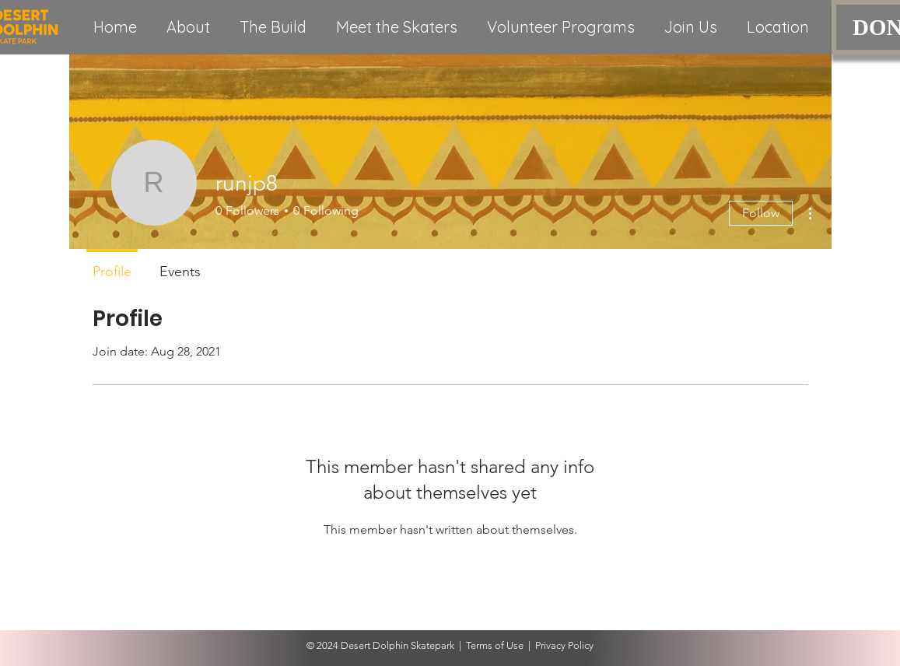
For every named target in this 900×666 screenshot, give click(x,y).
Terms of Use (495, 645)
